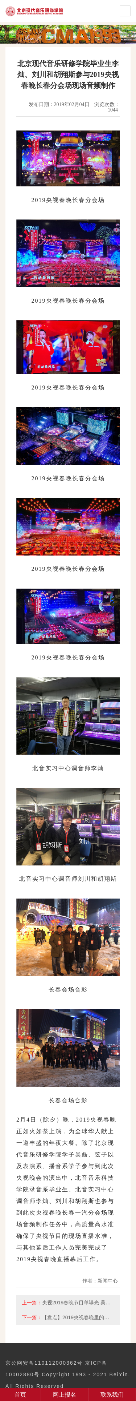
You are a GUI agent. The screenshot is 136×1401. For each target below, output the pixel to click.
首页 (20, 1395)
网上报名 (64, 1395)
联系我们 (112, 1395)
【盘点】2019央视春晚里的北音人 (80, 1317)
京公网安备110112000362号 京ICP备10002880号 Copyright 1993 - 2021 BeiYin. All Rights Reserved (67, 1374)
